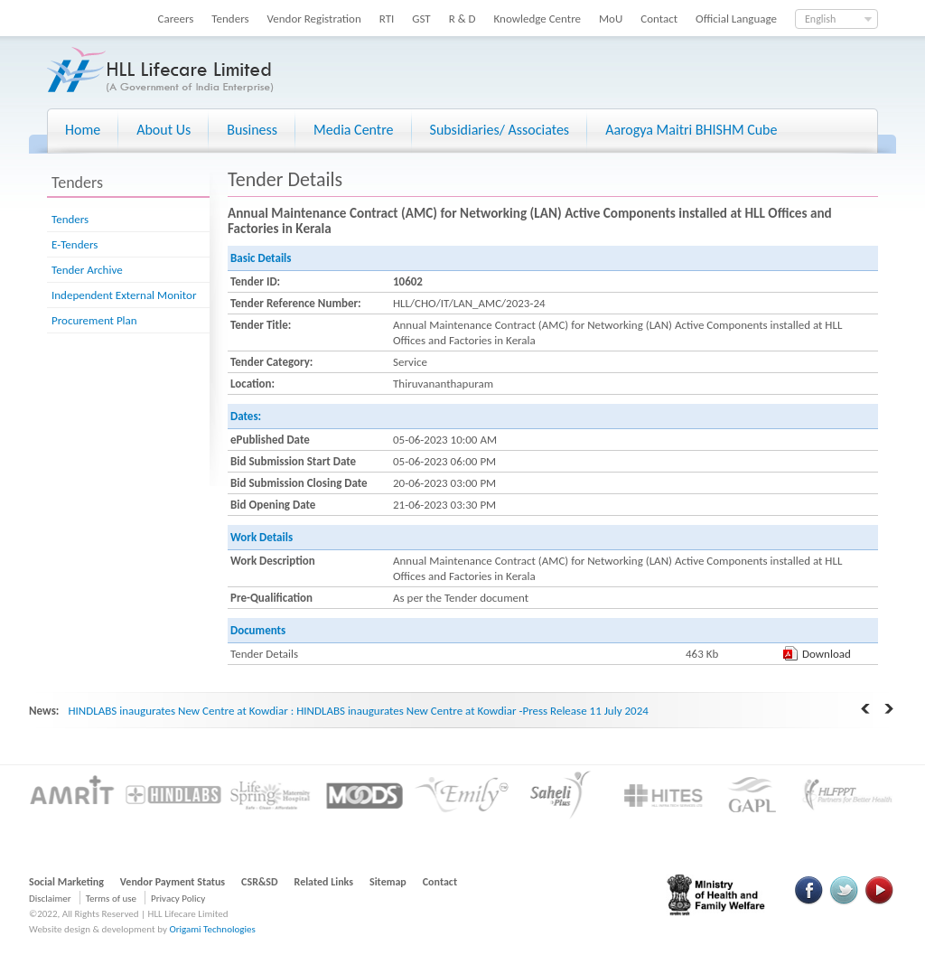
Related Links (324, 881)
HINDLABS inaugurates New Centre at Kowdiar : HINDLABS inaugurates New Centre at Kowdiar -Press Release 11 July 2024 (358, 710)
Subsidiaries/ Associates (500, 129)
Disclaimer (50, 898)
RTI (387, 18)
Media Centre (353, 129)
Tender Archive (87, 269)
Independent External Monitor (123, 295)
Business (252, 129)
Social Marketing (66, 881)
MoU (610, 18)
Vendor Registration (314, 18)
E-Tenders (74, 244)
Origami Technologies (212, 929)
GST (421, 18)
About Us (163, 129)
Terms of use (111, 898)
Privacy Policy (178, 898)
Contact (658, 18)
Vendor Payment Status (172, 881)
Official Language (736, 18)
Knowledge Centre (537, 18)
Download (826, 653)
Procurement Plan (94, 320)
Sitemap (387, 881)
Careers (176, 18)
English (820, 19)
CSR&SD (259, 881)
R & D (462, 18)
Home (82, 129)
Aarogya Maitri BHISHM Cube (691, 129)
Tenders (229, 18)
